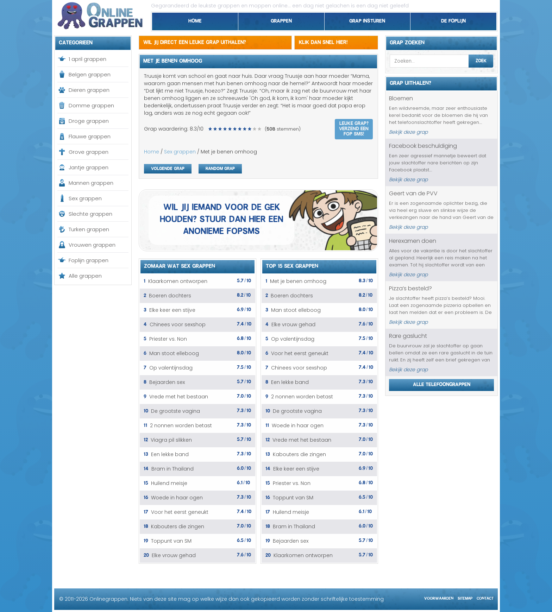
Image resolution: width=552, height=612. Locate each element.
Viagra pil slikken (171, 439)
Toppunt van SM (171, 540)
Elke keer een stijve (172, 310)
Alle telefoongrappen (441, 383)
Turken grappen (89, 229)
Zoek (481, 59)
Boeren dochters (170, 295)
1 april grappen (87, 59)
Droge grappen (89, 121)
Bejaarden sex (167, 382)
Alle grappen (85, 275)
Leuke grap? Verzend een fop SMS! (354, 128)
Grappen (281, 20)
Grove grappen (88, 152)
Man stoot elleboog (174, 353)
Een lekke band (170, 454)
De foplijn (453, 20)
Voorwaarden (438, 597)
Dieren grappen (89, 90)
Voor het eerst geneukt (179, 512)
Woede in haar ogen (177, 497)
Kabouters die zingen (177, 526)
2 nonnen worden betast (181, 425)
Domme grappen (91, 105)
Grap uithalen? (410, 82)
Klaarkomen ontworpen (177, 281)
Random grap (220, 167)
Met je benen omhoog (298, 281)
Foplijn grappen (88, 260)
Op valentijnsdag (171, 367)
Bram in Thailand (172, 468)
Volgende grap (167, 167)
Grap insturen (367, 20)
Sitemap (465, 597)
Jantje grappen (88, 167)
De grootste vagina (175, 411)
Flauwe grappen (90, 136)
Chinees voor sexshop (178, 324)
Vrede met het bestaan (178, 396)
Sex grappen (85, 198)
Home (195, 20)
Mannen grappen (91, 183)
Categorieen (76, 41)
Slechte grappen (90, 213)
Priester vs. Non (168, 338)
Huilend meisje (169, 483)
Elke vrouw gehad (174, 555)
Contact (485, 597)
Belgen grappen (90, 74)
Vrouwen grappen (92, 244)
